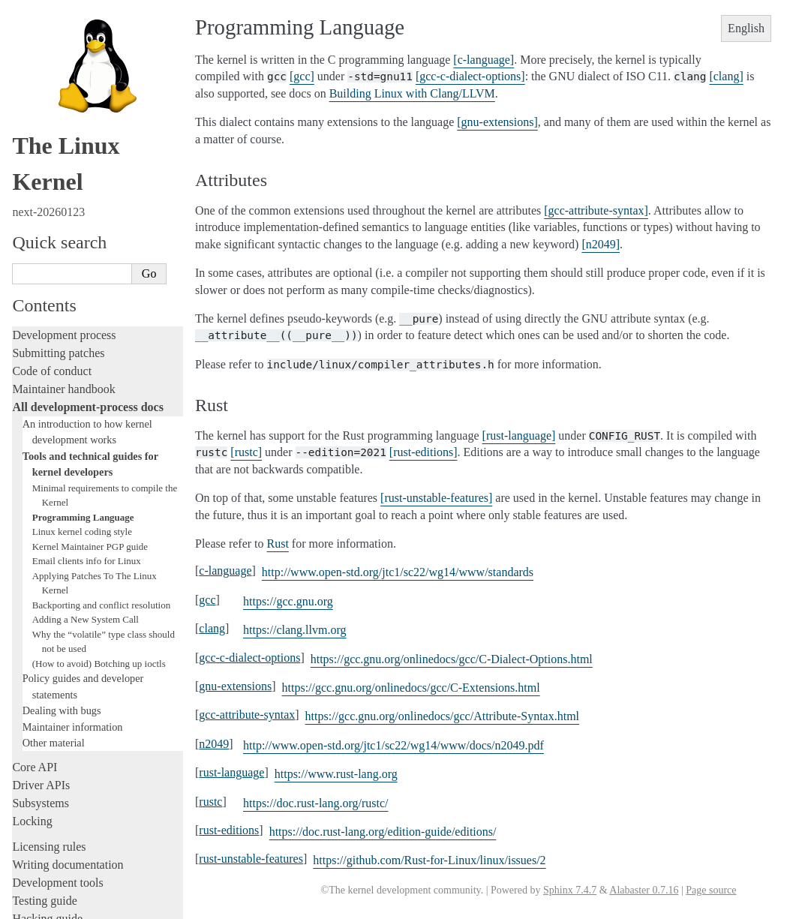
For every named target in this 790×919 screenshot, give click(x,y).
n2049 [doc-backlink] (214, 743)
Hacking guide (47, 555)
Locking (32, 458)
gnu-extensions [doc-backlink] (235, 686)
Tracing (30, 573)
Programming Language (83, 154)
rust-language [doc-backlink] (231, 772)
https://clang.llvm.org (294, 629)
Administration (48, 653)
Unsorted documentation (71, 819)
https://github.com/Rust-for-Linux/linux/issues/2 (429, 860)
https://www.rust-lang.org (336, 773)
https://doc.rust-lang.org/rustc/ (315, 803)
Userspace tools (50, 707)
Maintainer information (73, 364)
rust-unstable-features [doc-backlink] (251, 858)
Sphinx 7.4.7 (569, 890)
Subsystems (40, 440)
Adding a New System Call (85, 256)
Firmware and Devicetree (73, 768)
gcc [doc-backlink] (207, 599)
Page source (711, 890)
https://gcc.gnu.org (288, 601)
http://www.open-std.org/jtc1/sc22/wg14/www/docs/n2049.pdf (393, 745)
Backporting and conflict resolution (101, 242)
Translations (41, 845)
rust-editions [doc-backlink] (229, 830)
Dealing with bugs (62, 347)
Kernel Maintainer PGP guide (90, 183)
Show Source (44, 905)
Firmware (35, 750)
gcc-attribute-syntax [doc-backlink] (247, 714)
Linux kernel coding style (82, 168)
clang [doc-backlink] (212, 628)
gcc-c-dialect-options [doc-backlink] (249, 657)
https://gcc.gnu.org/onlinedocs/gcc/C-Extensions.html (411, 687)
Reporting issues (52, 689)
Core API (34, 404)
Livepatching (43, 609)
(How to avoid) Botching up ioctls (99, 300)
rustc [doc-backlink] (210, 801)
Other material (54, 380)
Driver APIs (41, 422)
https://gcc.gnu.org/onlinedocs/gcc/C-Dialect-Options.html (452, 659)
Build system (43, 671)
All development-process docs (87, 44)
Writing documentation (67, 501)
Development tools (57, 519)
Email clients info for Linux (86, 197)
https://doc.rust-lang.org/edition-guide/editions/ (383, 831)
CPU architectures (56, 794)
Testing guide (44, 537)
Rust (23, 627)
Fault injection (47, 591)
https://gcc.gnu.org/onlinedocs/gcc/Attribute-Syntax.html (442, 716)
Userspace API (47, 725)
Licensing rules (49, 483)
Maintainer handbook (63, 26)
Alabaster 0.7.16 (643, 890)
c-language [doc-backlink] (225, 570)
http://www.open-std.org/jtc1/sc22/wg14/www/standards (397, 572)
